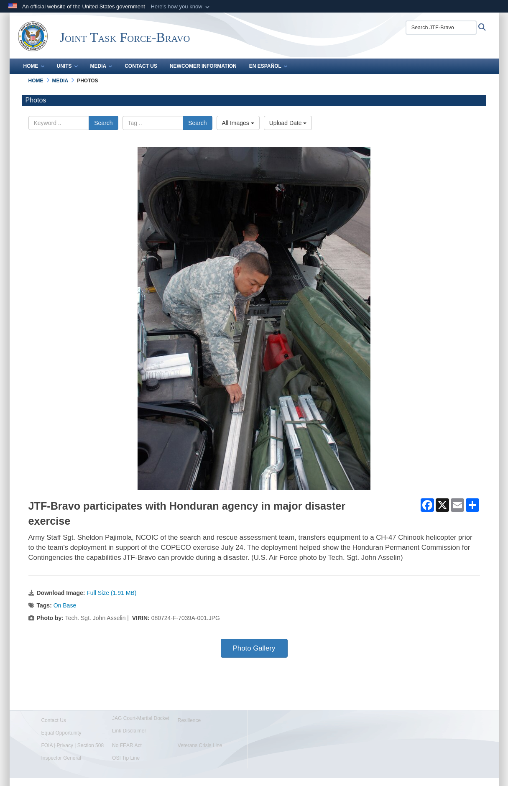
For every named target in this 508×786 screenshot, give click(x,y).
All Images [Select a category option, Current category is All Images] (238, 123)
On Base (65, 605)
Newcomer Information (203, 66)
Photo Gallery (254, 648)
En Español (268, 66)
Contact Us (141, 66)
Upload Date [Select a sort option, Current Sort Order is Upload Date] (288, 123)
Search (103, 123)
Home (33, 66)
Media (101, 66)
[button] (181, 7)
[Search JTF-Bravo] (441, 27)
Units (67, 66)
